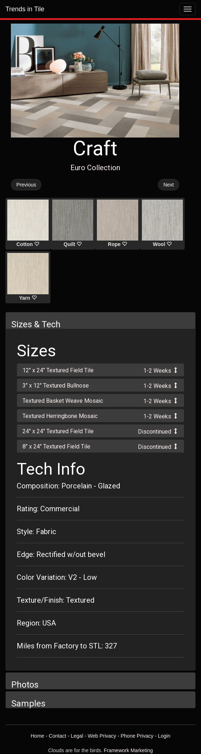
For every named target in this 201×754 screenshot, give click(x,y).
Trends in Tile (24, 9)
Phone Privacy (137, 736)
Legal (77, 736)
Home (37, 736)
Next (168, 185)
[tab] (100, 370)
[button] (100, 370)
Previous (26, 185)
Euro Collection (95, 167)
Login (164, 736)
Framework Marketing (128, 750)
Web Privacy (102, 736)
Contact (57, 736)
